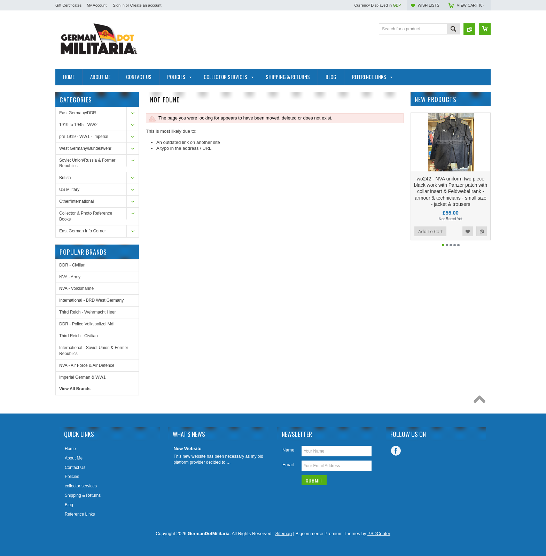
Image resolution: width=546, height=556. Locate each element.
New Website (187, 448)
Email (288, 464)
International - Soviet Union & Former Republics (93, 350)
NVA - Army (69, 277)
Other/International (76, 201)
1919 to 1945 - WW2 (78, 124)
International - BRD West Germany (91, 300)
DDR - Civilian (72, 265)
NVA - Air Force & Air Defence (87, 365)
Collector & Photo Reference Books (85, 216)
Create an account (146, 5)
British (65, 177)
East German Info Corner (82, 231)
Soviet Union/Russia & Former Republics (87, 163)
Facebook (396, 451)
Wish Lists (428, 5)
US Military (69, 189)
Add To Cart (430, 231)
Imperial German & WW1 (82, 377)
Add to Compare (481, 231)
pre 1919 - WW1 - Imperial (83, 136)
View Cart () (470, 5)
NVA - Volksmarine (76, 288)
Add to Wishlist (467, 231)
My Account (97, 5)
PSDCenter (378, 533)
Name (288, 450)
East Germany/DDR (77, 112)
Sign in (119, 5)
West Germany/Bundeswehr (85, 148)
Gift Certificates (68, 5)
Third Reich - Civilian (78, 335)
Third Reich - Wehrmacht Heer (87, 312)
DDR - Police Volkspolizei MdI (87, 324)
